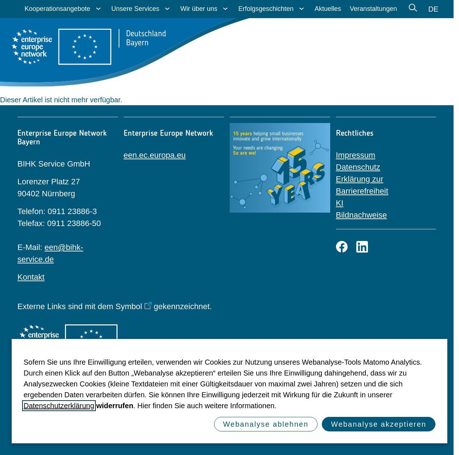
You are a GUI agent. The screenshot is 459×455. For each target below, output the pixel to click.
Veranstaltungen (373, 8)
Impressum (356, 155)
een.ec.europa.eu (155, 155)
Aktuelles (328, 8)
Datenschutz (358, 167)
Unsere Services (135, 8)
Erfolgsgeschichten (266, 8)
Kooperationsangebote (57, 8)
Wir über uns (198, 8)
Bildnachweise (361, 215)
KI (340, 203)
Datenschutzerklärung (59, 406)
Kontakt (31, 277)
